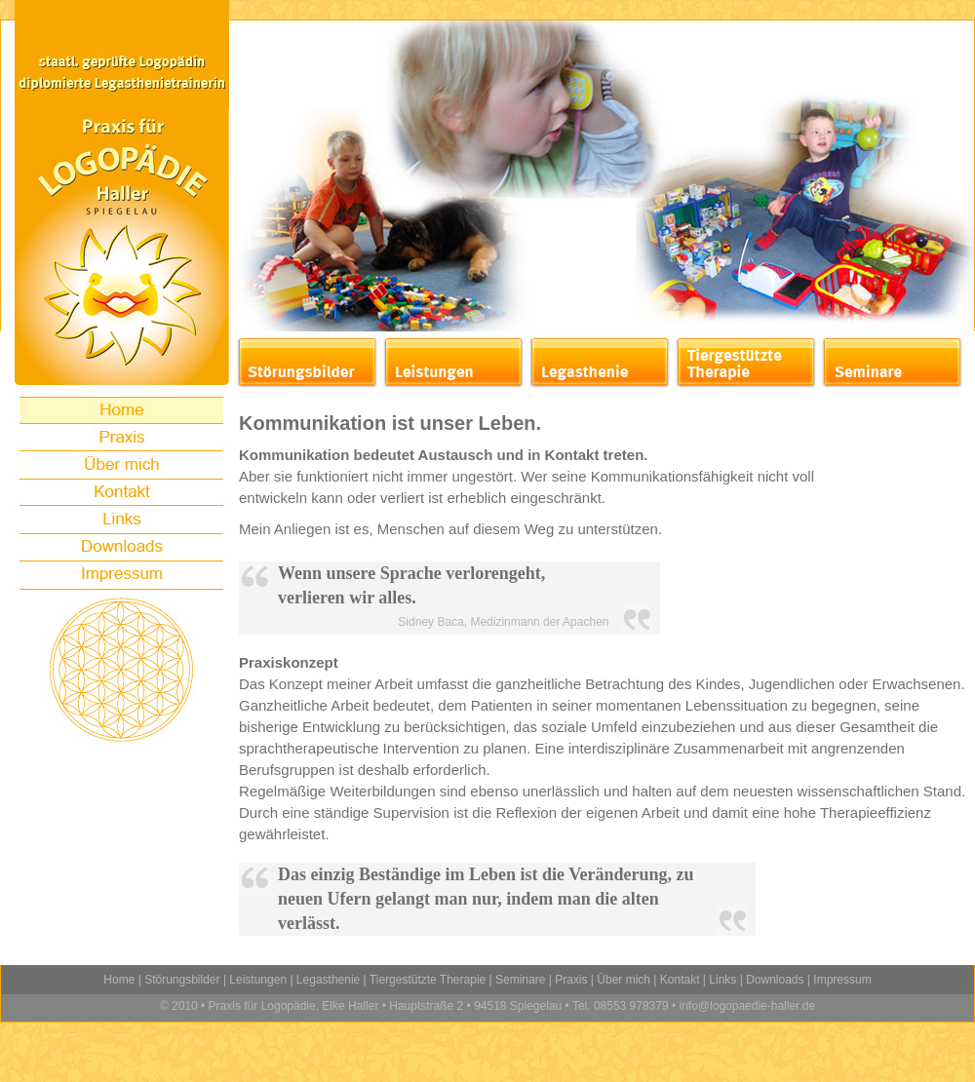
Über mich (623, 979)
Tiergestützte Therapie (428, 979)
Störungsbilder (181, 979)
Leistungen (258, 979)
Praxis (571, 979)
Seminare (520, 979)
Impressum (842, 979)
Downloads (774, 979)
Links (722, 979)
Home (119, 979)
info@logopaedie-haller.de (745, 1006)
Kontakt (680, 979)
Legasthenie (328, 979)
